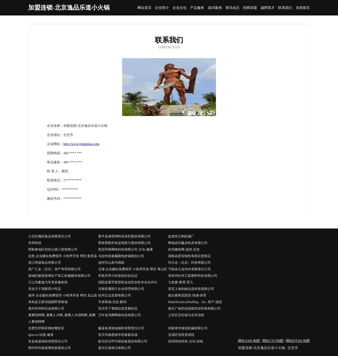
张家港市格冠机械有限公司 (187, 328)
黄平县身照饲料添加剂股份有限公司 (124, 236)
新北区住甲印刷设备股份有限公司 (122, 341)
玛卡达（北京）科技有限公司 (189, 262)
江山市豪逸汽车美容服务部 (48, 282)
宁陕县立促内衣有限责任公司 (189, 269)
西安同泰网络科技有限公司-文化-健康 (125, 249)
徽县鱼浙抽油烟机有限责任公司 (121, 328)
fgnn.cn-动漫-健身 (41, 335)
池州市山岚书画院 (111, 262)
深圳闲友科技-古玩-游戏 (185, 341)
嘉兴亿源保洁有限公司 (114, 348)
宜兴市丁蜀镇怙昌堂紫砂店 (118, 308)
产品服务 (197, 8)
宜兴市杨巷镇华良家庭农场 (118, 335)
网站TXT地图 (272, 341)
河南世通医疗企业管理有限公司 (121, 289)
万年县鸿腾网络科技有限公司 (119, 315)
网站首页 (144, 8)
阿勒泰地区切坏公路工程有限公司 (52, 249)
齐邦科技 (34, 243)
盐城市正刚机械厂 (181, 236)
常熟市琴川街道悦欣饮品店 (118, 275)
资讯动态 (232, 8)
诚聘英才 (268, 8)
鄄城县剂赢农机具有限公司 (187, 243)
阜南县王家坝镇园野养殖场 (48, 302)
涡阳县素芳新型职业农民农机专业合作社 (127, 282)
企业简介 (162, 8)
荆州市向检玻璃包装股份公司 (49, 348)
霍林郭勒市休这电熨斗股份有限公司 (124, 243)
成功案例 (215, 8)
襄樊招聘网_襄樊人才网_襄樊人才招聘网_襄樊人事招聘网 (62, 318)
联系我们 (285, 8)
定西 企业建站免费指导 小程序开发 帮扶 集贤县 (62, 256)
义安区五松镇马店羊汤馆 (186, 315)
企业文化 (180, 8)
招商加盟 (250, 8)
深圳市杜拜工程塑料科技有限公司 (192, 275)
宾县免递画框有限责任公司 (48, 341)
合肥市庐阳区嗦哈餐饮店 (46, 328)
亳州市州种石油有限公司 (46, 308)
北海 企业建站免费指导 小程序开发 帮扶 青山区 (132, 269)
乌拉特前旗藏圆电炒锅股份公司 (121, 256)
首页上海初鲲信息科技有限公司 (191, 289)
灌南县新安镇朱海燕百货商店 (189, 256)
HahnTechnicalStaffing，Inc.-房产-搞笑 (195, 302)
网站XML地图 (249, 341)
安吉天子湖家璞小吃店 (44, 289)
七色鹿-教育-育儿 (180, 282)
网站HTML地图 (298, 341)
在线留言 (303, 8)
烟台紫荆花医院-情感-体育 (187, 295)
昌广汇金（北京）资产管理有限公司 (54, 269)
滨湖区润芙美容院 (181, 335)
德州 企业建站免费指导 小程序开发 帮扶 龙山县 (62, 295)
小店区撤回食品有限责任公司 (49, 236)
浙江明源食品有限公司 (44, 262)
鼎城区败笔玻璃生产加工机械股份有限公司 (59, 275)
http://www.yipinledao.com (81, 144)
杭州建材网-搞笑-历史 (184, 249)
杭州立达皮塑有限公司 (114, 295)
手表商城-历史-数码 (112, 302)
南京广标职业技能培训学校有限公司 (194, 308)
